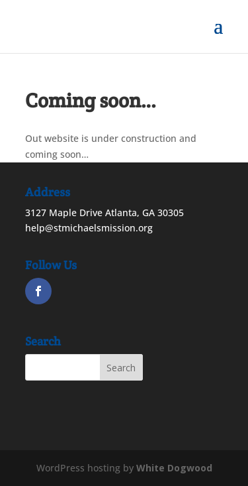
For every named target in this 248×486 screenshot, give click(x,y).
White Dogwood (174, 467)
